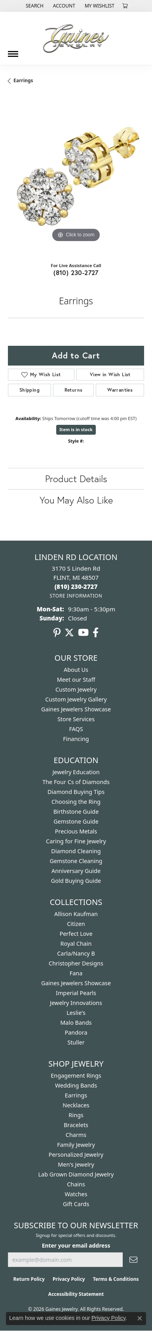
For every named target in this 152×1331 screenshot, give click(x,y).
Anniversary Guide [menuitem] (76, 871)
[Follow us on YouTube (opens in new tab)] (83, 632)
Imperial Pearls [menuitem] (76, 993)
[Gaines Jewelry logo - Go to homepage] (76, 38)
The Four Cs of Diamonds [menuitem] (76, 782)
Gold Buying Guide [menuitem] (76, 880)
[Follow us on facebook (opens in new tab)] (96, 632)
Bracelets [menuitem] (76, 1125)
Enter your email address (76, 1245)
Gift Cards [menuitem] (76, 1204)
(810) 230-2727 (76, 272)
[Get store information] (75, 595)
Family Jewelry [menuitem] (76, 1144)
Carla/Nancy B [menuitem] (76, 953)
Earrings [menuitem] (76, 1095)
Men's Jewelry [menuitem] (76, 1164)
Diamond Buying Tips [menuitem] (76, 792)
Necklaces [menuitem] (76, 1105)
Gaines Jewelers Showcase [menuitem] (76, 983)
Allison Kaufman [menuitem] (76, 914)
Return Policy (29, 1279)
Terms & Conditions (116, 1279)
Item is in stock (76, 429)
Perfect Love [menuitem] (75, 933)
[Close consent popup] (139, 1318)
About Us (76, 669)
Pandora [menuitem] (76, 1032)
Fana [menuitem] (76, 973)
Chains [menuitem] (76, 1184)
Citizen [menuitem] (76, 924)
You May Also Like (76, 500)
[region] (76, 176)
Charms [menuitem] (76, 1135)
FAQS (76, 729)
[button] (34, 6)
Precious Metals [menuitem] (76, 831)
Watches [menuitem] (76, 1194)
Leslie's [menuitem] (76, 1012)
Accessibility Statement (76, 1294)
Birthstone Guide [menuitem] (76, 811)
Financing (76, 739)
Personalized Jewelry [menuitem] (76, 1154)
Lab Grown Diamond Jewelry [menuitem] (76, 1174)
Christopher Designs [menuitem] (76, 963)
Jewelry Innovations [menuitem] (76, 1003)
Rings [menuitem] (75, 1115)
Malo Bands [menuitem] (75, 1022)
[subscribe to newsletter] (133, 1259)
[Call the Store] (76, 586)
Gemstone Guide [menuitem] (76, 821)
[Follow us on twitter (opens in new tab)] (69, 632)
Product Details (76, 478)
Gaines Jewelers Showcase (76, 709)
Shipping (29, 390)
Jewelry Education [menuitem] (75, 772)
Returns (74, 390)
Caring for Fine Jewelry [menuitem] (76, 841)
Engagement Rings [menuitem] (76, 1075)
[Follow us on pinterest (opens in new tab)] (57, 632)
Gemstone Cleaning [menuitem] (76, 861)
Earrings (23, 80)
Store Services (76, 719)
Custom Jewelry (76, 689)
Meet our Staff (76, 679)
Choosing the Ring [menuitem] (76, 801)
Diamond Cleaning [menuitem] (76, 851)
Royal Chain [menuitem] (76, 943)
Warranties (120, 390)
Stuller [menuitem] (75, 1042)
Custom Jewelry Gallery (75, 699)
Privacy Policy (69, 1279)
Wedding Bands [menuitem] (76, 1085)
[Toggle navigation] (13, 51)
